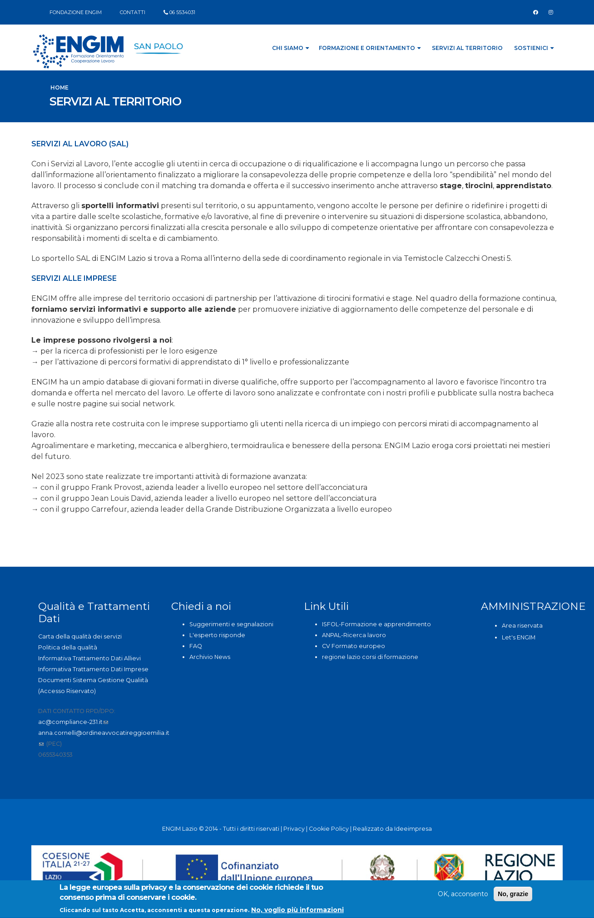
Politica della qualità (67, 647)
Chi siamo (290, 48)
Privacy (294, 828)
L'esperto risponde (217, 635)
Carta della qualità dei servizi (80, 636)
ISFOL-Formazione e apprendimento (376, 624)
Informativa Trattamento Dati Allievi (89, 658)
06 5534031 (182, 12)
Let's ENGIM (518, 637)
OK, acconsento (463, 895)
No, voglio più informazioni (297, 911)
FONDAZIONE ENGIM (76, 12)
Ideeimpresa (413, 828)
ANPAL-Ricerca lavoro (354, 635)
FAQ (195, 646)
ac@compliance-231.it (73, 721)
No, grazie (513, 895)
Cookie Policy (329, 828)
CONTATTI (132, 12)
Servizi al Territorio (467, 48)
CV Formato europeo (353, 646)
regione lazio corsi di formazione (370, 657)
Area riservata (522, 625)
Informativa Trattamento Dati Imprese (93, 669)
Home (59, 87)
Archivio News (209, 657)
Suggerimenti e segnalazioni (231, 624)
